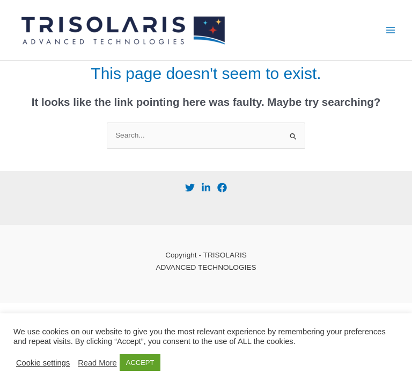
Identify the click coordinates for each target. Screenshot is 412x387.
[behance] (206, 187)
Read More (97, 363)
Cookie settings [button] (43, 363)
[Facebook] (222, 187)
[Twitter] (190, 187)
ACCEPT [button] (140, 363)
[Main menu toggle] (391, 30)
